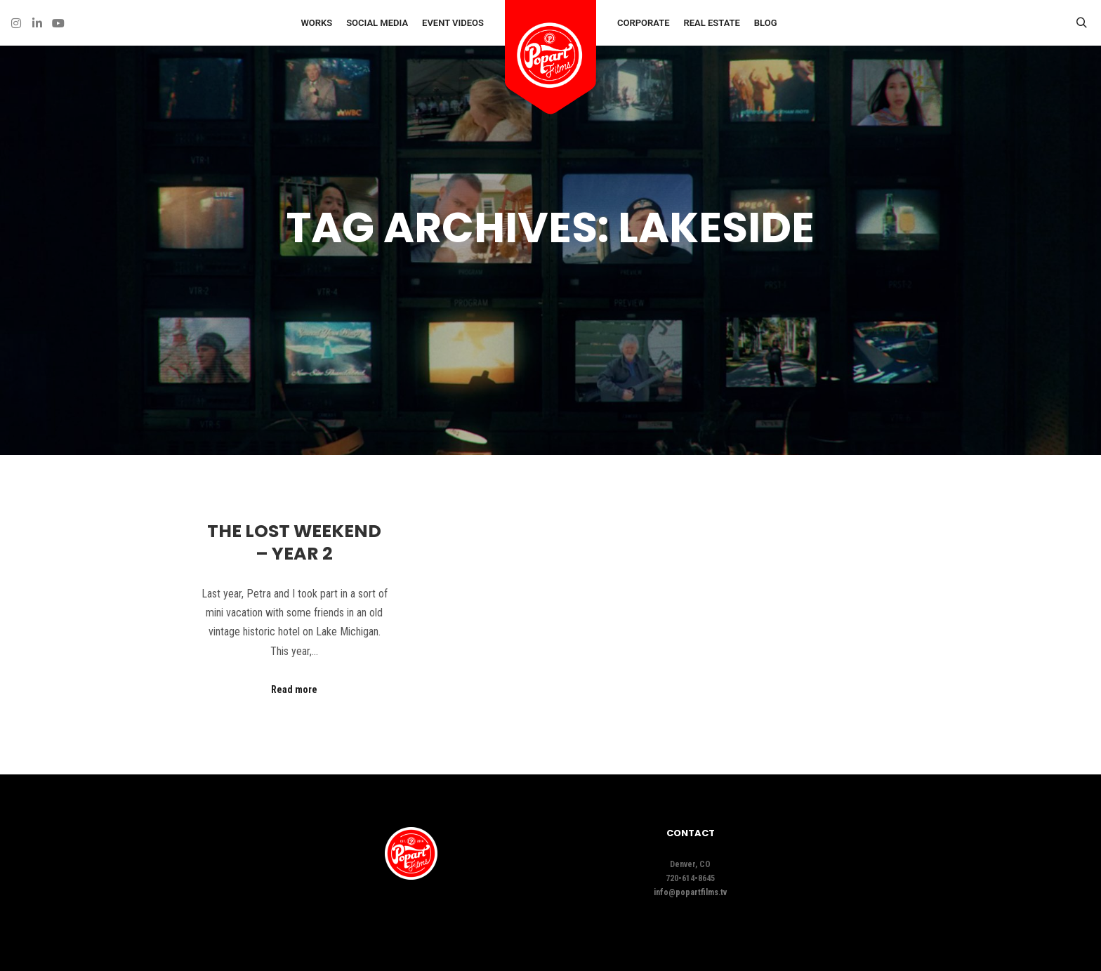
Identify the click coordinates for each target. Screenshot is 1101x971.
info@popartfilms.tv (690, 892)
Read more (294, 689)
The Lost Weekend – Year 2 (294, 543)
